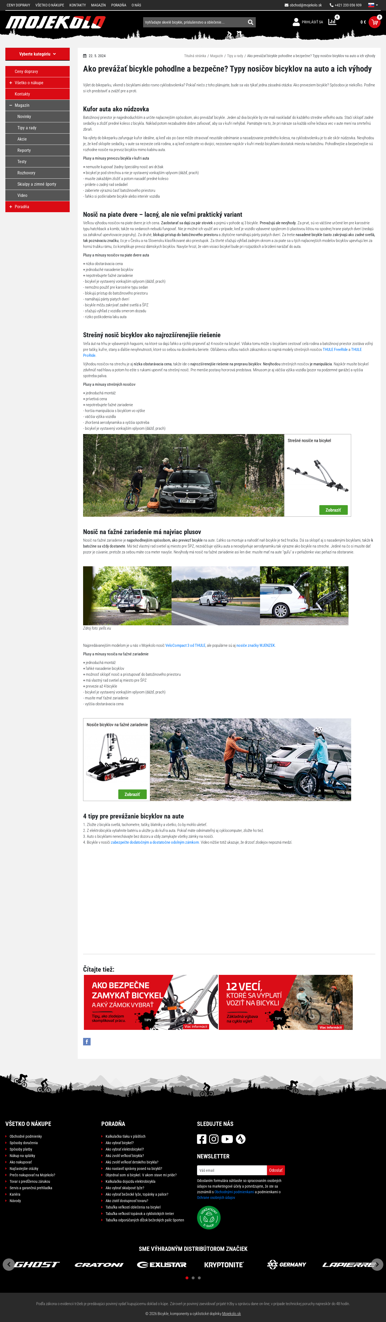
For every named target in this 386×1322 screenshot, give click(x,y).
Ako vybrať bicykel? (120, 1143)
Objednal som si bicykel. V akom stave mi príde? (141, 1175)
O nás (136, 5)
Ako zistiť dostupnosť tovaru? (127, 1201)
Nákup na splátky (22, 1156)
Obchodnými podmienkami (234, 1192)
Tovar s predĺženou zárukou (30, 1181)
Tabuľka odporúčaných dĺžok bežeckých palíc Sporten (145, 1220)
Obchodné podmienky (26, 1136)
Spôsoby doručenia (24, 1143)
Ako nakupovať (21, 1162)
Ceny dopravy (18, 5)
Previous (9, 1264)
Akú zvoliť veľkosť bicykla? (125, 1156)
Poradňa (118, 5)
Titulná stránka (195, 56)
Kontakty (77, 5)
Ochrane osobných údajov (216, 1197)
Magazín (98, 5)
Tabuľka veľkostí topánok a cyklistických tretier (140, 1213)
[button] (373, 5)
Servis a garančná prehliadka (31, 1188)
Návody (15, 1201)
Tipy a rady (235, 56)
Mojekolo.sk (231, 1313)
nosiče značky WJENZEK (255, 645)
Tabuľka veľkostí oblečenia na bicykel (133, 1207)
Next (377, 1264)
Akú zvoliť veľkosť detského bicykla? (132, 1162)
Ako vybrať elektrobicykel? (125, 1149)
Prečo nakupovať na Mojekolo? (32, 1175)
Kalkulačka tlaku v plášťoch (126, 1136)
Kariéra (15, 1194)
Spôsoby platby (21, 1149)
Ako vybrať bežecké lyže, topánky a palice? (137, 1194)
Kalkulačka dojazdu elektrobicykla (130, 1181)
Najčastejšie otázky (24, 1168)
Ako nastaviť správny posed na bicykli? (134, 1168)
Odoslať (276, 1170)
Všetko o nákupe (49, 5)
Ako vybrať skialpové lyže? (125, 1188)
